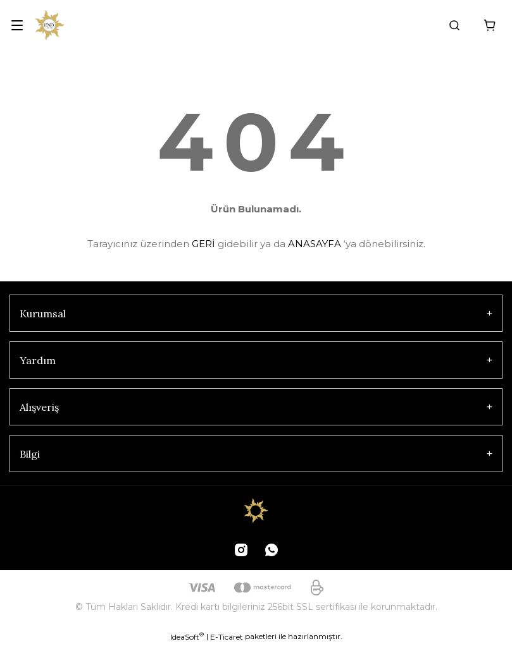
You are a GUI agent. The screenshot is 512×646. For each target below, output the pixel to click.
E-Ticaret (226, 637)
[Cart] (490, 25)
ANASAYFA (314, 244)
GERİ (203, 244)
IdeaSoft (187, 636)
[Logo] (50, 25)
